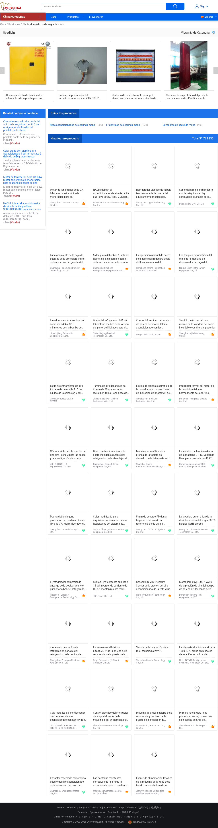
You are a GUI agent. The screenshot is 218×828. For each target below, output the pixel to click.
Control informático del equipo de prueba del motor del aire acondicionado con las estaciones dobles (153, 324)
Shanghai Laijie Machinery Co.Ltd (191, 334)
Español (206, 17)
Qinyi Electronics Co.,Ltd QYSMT (61, 400)
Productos (73, 16)
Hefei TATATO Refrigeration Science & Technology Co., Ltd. (194, 661)
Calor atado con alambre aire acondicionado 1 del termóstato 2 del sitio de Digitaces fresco (22, 153)
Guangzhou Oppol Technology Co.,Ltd (150, 203)
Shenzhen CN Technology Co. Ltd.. (193, 726)
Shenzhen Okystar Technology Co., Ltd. (150, 661)
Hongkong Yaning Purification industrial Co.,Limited (150, 269)
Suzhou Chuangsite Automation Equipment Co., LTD (108, 530)
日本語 (122, 812)
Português (134, 812)
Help (121, 808)
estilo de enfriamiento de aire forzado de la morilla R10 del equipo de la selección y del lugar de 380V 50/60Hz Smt (66, 389)
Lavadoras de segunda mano (179, 124)
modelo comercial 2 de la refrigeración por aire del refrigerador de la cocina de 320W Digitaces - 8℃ (65, 651)
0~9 (162, 816)
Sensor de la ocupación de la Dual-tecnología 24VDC (152, 649)
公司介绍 (143, 808)
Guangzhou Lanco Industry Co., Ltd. (65, 530)
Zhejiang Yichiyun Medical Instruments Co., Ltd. (105, 400)
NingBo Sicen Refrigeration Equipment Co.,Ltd (192, 269)
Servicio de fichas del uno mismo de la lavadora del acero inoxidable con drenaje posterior (197, 324)
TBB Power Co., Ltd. (102, 596)
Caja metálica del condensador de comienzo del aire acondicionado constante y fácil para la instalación (68, 716)
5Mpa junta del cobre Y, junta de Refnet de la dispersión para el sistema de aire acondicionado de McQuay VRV (111, 259)
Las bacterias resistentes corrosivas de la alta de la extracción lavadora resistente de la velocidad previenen (110, 782)
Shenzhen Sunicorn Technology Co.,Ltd (108, 726)
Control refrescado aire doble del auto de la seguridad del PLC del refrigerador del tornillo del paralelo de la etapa (21, 126)
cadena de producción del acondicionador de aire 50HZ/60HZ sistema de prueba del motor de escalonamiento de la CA (79, 97)
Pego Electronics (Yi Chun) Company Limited (106, 661)
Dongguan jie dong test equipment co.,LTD (190, 596)
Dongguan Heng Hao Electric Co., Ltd (193, 400)
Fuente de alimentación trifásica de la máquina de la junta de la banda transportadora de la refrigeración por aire (154, 782)
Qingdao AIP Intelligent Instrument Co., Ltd (147, 400)
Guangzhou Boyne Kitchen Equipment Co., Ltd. (105, 465)
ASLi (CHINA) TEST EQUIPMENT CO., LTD (60, 465)
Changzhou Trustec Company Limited (64, 203)
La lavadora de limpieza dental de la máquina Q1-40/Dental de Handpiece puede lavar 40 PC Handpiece (196, 455)
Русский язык (97, 812)
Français (82, 812)
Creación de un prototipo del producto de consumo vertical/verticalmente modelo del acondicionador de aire (187, 97)
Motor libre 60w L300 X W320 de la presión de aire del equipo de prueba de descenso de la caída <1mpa (196, 586)
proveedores (96, 16)
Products (71, 808)
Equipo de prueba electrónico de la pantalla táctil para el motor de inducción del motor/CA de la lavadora (154, 389)
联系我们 (156, 808)
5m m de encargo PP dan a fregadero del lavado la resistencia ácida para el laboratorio (151, 520)
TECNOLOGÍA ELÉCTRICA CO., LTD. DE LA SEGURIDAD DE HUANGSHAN (64, 726)
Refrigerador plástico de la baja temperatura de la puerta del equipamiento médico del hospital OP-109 (153, 193)
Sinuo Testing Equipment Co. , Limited (150, 726)
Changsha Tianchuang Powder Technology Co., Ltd (65, 269)
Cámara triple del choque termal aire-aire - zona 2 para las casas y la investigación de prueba (68, 455)
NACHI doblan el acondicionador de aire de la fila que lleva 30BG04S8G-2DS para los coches (22, 206)
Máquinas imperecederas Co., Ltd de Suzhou (107, 792)
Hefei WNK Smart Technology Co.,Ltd (150, 596)
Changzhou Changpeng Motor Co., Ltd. (64, 792)
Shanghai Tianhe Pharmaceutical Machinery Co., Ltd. (151, 465)
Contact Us (110, 808)
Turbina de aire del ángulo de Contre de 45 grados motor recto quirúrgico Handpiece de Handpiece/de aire (110, 389)
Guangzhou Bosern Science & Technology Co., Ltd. (193, 530)
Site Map (131, 808)
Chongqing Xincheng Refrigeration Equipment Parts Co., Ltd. (107, 269)
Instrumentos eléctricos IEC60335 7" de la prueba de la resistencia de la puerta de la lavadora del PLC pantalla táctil (110, 651)
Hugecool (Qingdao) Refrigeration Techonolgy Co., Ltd (64, 596)
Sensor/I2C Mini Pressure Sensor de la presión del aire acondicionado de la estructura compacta (153, 586)
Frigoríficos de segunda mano (123, 124)
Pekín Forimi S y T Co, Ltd (191, 204)
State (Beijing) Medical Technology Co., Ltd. (104, 334)
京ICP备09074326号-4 (142, 822)
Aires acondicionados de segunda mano (72, 124)
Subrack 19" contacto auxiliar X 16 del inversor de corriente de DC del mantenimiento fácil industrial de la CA (110, 586)
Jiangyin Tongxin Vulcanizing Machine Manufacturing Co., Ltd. (150, 792)
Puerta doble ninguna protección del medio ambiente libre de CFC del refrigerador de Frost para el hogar (67, 520)
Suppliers (84, 808)
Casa (54, 16)
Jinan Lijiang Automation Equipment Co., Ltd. (62, 334)
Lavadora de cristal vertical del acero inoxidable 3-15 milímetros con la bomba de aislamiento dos (67, 324)
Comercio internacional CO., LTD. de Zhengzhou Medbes (192, 465)
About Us (96, 808)
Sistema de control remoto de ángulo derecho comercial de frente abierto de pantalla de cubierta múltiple (134, 97)
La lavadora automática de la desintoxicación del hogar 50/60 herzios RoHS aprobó (197, 520)
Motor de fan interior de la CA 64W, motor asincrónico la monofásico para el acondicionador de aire (22, 180)
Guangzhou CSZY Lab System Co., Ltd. (150, 530)
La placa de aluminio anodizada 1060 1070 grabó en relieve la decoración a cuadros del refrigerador (197, 651)
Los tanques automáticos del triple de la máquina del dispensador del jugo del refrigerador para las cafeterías (196, 259)
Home (60, 808)
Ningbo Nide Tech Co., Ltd (148, 334)
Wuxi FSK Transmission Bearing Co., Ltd (108, 203)
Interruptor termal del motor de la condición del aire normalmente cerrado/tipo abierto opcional (196, 389)
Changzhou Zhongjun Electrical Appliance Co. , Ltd (65, 661)
